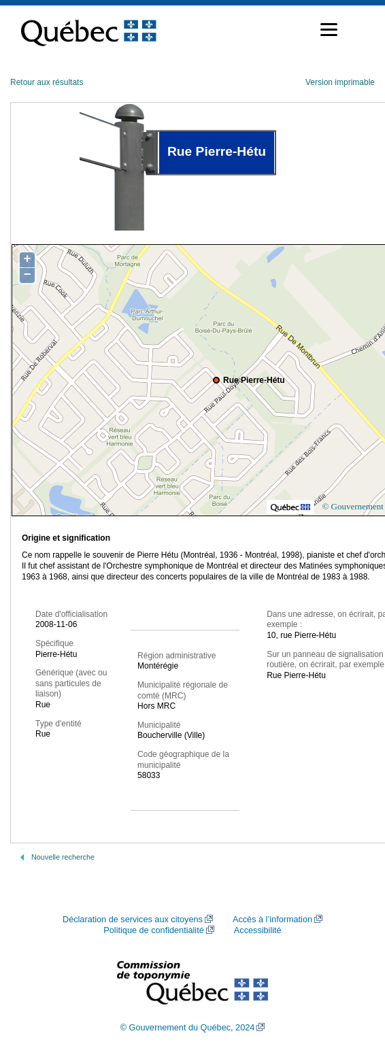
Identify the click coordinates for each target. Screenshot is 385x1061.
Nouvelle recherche (63, 857)
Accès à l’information (272, 919)
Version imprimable (340, 82)
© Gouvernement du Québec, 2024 (187, 1027)
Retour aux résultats (46, 82)
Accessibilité (258, 930)
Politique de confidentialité (153, 930)
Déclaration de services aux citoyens (133, 919)
